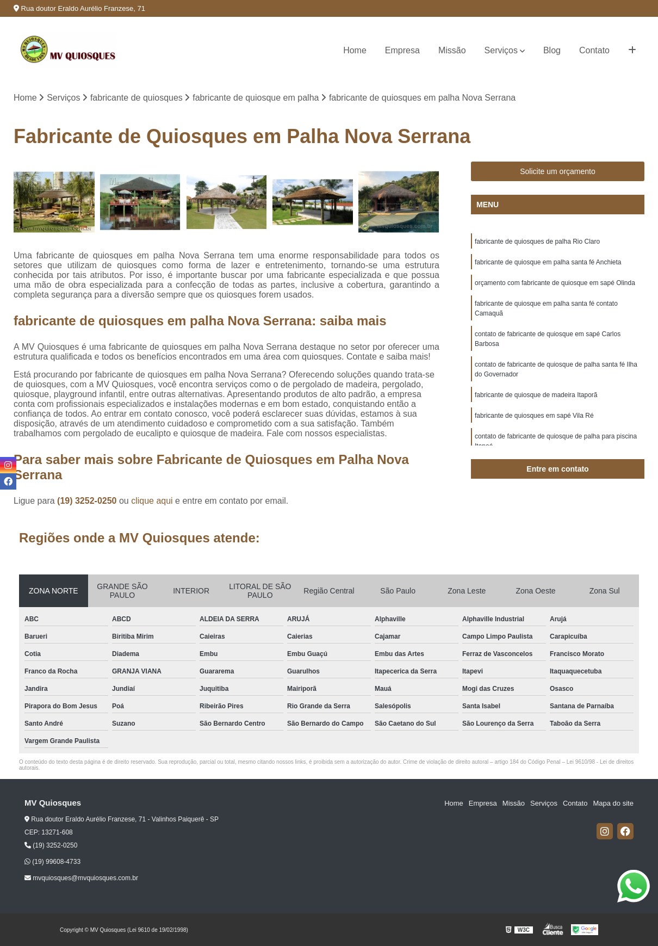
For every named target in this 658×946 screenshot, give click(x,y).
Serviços (501, 50)
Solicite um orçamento (557, 171)
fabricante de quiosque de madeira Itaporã (536, 395)
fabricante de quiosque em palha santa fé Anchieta (548, 262)
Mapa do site (613, 803)
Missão (452, 50)
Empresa (402, 50)
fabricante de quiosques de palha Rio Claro (537, 241)
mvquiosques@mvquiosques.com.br (81, 878)
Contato (594, 50)
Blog (552, 50)
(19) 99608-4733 (52, 861)
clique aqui (152, 500)
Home (355, 50)
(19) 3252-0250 (88, 500)
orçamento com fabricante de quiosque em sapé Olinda (555, 283)
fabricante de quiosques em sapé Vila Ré (534, 415)
